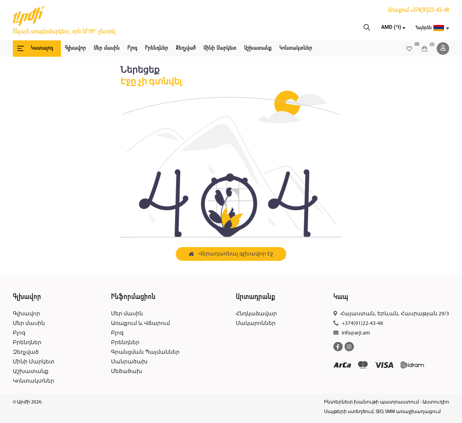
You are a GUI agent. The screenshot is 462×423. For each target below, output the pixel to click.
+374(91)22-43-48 (429, 10)
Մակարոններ (256, 323)
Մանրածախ (129, 362)
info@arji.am (356, 333)
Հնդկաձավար (256, 314)
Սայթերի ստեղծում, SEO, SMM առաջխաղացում (382, 412)
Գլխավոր (75, 48)
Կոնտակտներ (295, 48)
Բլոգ (132, 48)
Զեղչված (186, 48)
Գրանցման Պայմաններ (145, 352)
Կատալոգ (34, 48)
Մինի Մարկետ (219, 48)
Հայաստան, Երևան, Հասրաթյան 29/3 (394, 314)
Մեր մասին (107, 48)
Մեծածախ (126, 371)
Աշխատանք (258, 48)
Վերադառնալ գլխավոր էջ (231, 254)
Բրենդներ (156, 48)
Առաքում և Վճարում (140, 323)
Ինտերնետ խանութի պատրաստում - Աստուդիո (386, 402)
